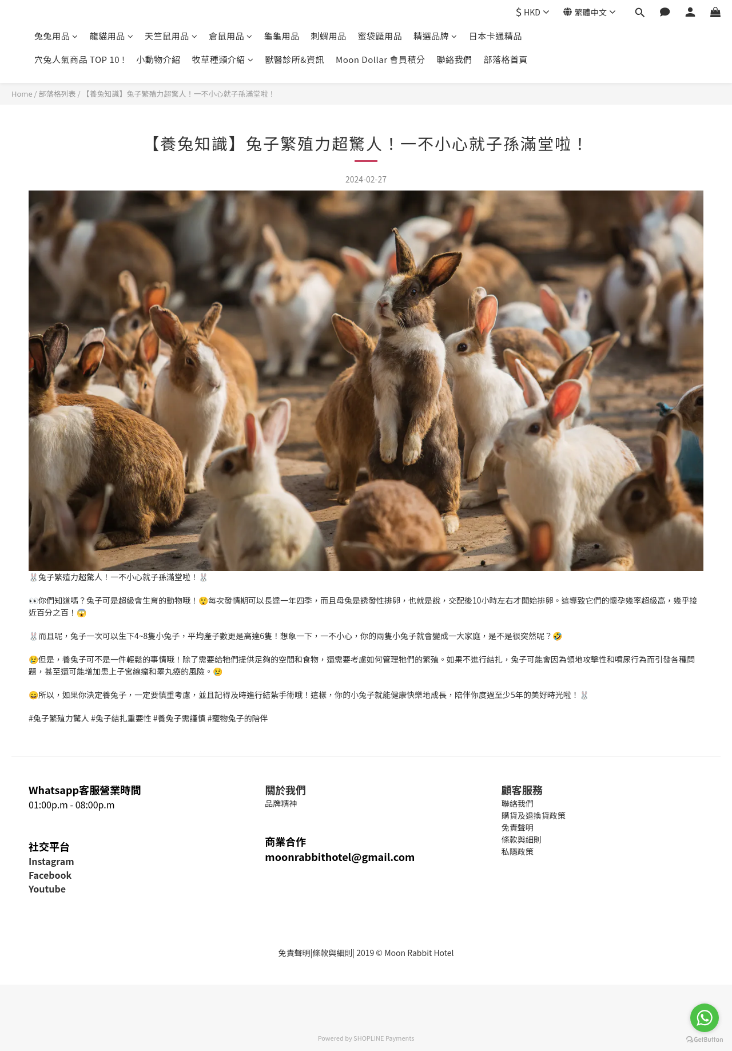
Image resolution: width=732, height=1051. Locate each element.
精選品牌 (435, 36)
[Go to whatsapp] (704, 1018)
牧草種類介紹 (223, 59)
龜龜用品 (282, 36)
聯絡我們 (454, 59)
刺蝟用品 (329, 36)
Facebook (50, 875)
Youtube (47, 888)
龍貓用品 (112, 36)
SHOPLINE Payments (383, 1037)
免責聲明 (294, 952)
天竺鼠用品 (171, 36)
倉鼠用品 (231, 36)
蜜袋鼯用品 (380, 36)
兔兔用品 (56, 36)
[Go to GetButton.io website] (704, 1039)
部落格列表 (57, 93)
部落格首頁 (505, 59)
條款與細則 (332, 952)
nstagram (52, 861)
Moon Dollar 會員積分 (380, 59)
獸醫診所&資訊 (294, 59)
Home (22, 93)
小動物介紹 (158, 59)
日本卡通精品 (495, 36)
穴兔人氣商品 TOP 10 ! (79, 59)
